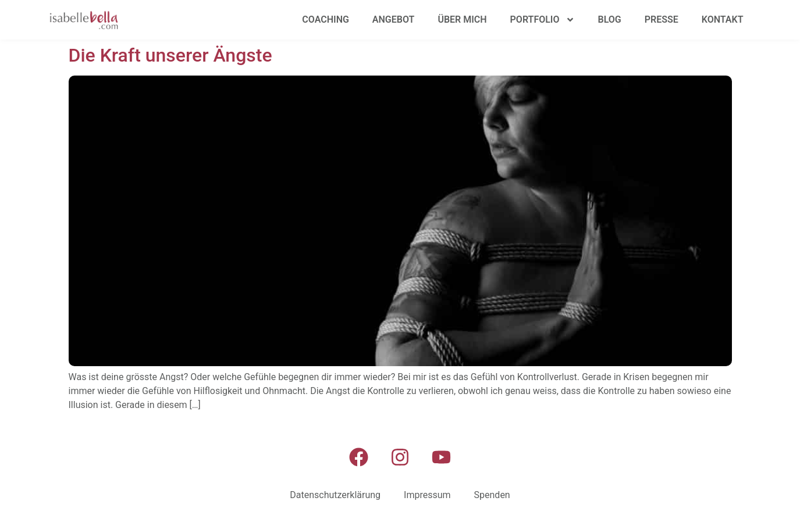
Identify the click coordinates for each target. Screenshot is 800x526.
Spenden (492, 494)
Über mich (462, 19)
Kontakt (723, 19)
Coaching (325, 19)
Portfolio (542, 19)
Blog (609, 19)
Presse (661, 19)
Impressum (427, 494)
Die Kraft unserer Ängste (170, 55)
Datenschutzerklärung (335, 494)
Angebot (393, 19)
